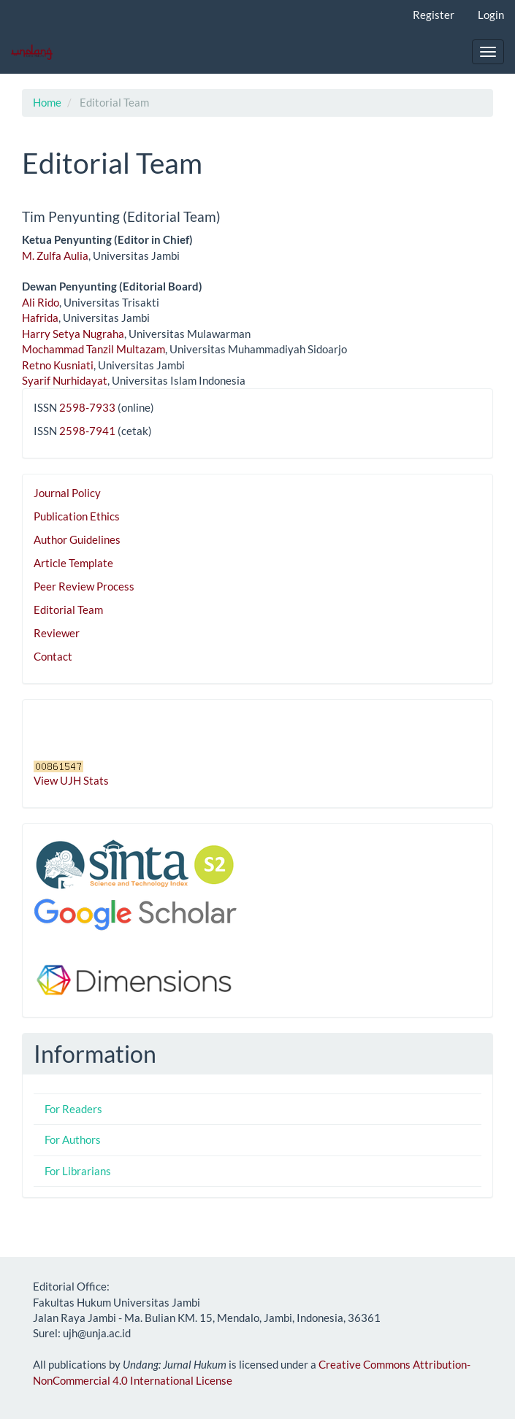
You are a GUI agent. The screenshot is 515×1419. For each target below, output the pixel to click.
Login (491, 14)
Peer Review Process (84, 586)
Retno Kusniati (58, 365)
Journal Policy (67, 492)
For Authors (73, 1139)
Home (47, 102)
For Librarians (78, 1170)
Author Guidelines (77, 539)
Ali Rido (40, 302)
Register (433, 14)
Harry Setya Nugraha (73, 333)
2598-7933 (87, 407)
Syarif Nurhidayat (64, 380)
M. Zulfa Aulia (55, 255)
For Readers (73, 1108)
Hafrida (40, 317)
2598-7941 (87, 430)
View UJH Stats (71, 780)
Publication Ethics (77, 516)
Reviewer (57, 632)
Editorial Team (68, 609)
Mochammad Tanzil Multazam (93, 348)
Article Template (73, 562)
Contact (53, 656)
